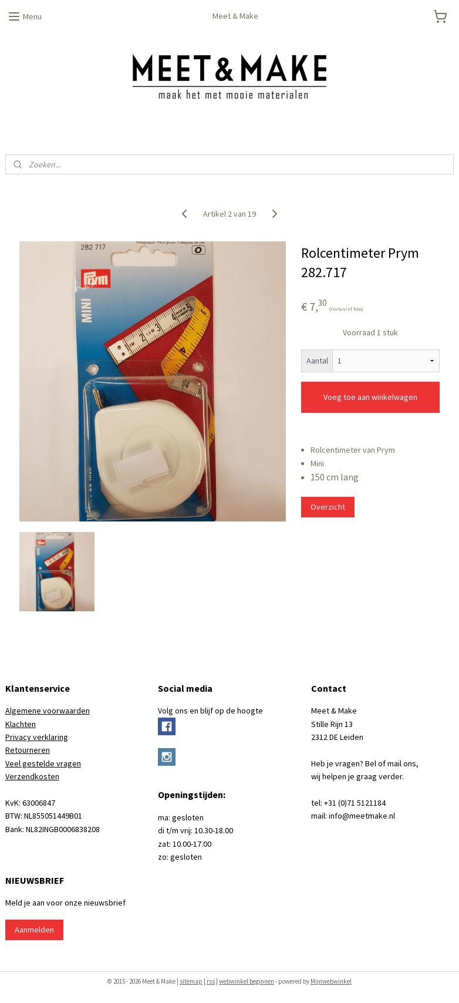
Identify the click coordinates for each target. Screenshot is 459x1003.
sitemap (191, 981)
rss (211, 981)
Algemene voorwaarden (47, 710)
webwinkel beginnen (246, 981)
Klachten (20, 724)
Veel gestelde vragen (43, 763)
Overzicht (327, 507)
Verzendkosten (32, 776)
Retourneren (27, 750)
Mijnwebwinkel (331, 981)
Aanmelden (34, 929)
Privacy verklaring (36, 737)
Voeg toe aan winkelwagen (370, 397)
